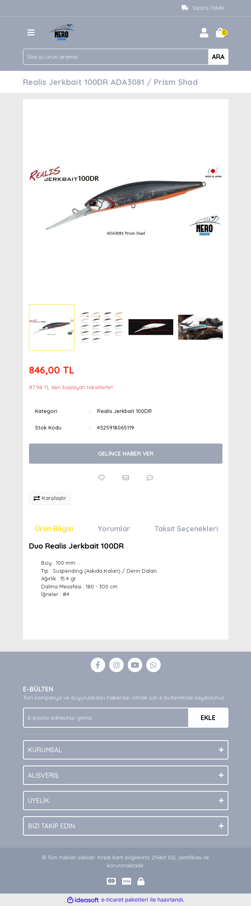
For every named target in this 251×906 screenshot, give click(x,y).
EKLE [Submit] (208, 718)
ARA (218, 57)
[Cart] (220, 33)
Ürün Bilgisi (54, 528)
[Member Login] (204, 33)
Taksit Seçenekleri (186, 528)
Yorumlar (113, 528)
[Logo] (63, 32)
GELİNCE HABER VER (126, 453)
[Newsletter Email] (125, 718)
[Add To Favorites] (101, 478)
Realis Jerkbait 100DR (124, 411)
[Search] (125, 57)
